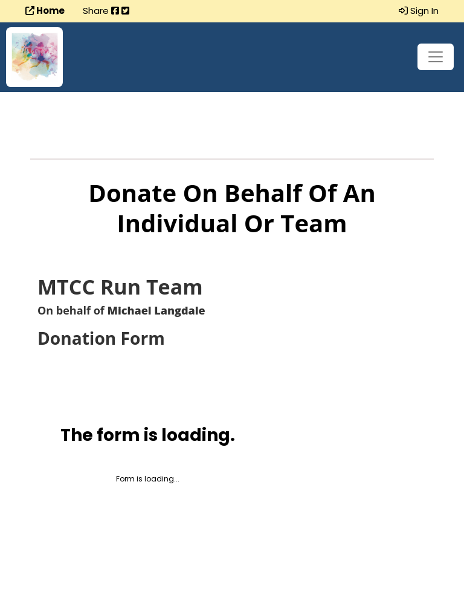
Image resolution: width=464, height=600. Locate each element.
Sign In (419, 10)
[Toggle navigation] (435, 57)
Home (45, 10)
